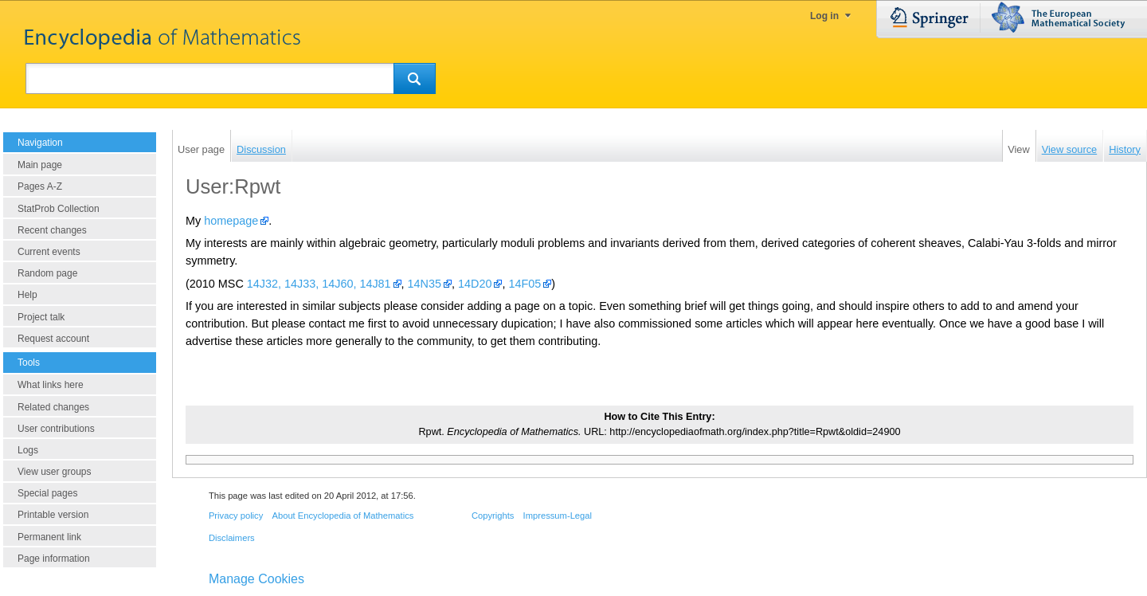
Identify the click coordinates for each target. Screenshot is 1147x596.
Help (27, 294)
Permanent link (49, 537)
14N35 (424, 283)
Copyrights (493, 515)
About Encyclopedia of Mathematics (342, 515)
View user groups (55, 471)
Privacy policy (236, 515)
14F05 (524, 283)
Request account (53, 338)
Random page (47, 273)
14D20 (474, 283)
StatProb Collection (59, 208)
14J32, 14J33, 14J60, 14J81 (319, 283)
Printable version (53, 514)
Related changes (53, 407)
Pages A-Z (40, 186)
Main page (40, 165)
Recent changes (52, 230)
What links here (51, 384)
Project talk (41, 317)
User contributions (56, 428)
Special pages (47, 493)
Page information (54, 558)
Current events (49, 251)
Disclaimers (232, 538)
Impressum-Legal (557, 515)
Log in (824, 16)
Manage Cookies (256, 579)
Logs (28, 450)
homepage (231, 220)
